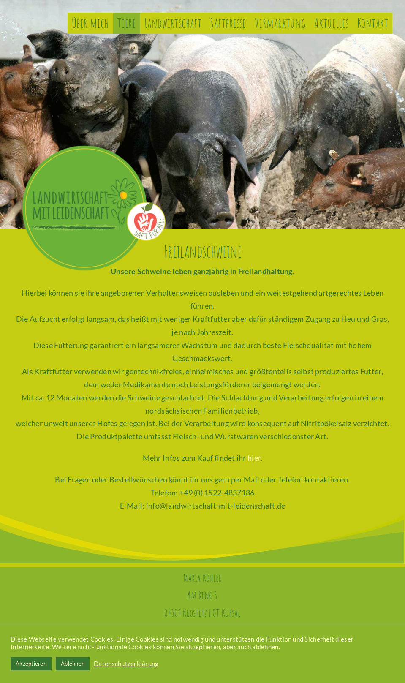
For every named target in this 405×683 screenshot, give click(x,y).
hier (254, 458)
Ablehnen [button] (72, 663)
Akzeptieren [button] (31, 663)
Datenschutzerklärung (126, 663)
